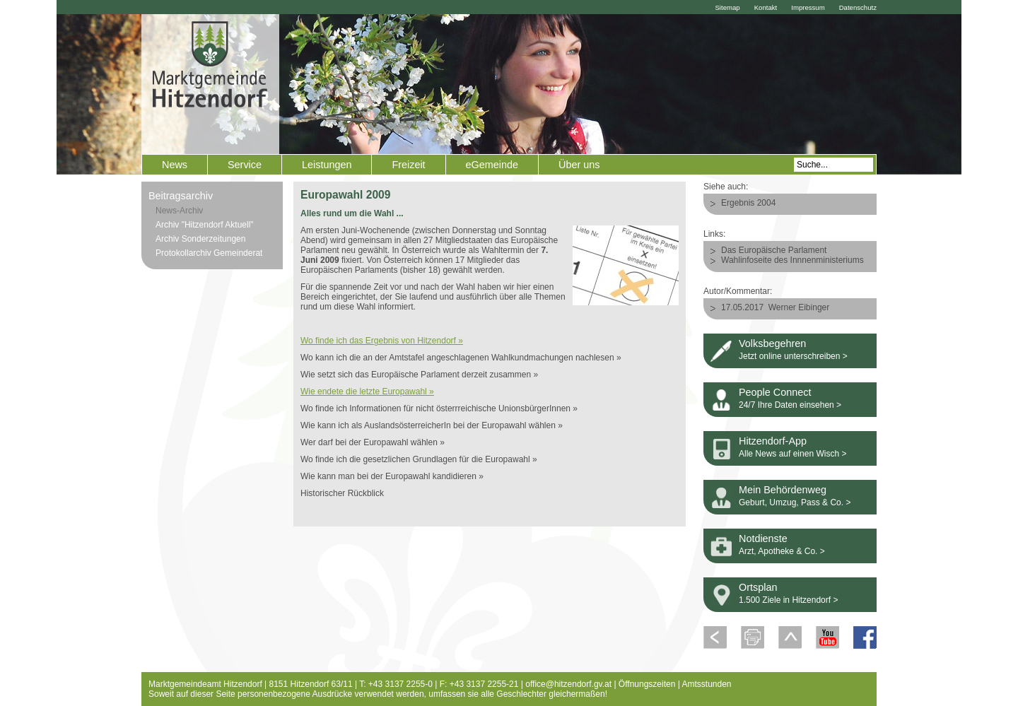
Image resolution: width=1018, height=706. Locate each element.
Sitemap (727, 7)
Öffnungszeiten (647, 684)
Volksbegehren (772, 343)
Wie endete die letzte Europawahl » (367, 391)
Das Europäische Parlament (773, 250)
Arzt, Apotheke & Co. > (782, 551)
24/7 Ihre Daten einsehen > (790, 405)
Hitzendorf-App (773, 441)
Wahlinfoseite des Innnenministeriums (792, 260)
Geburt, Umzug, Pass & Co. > (794, 502)
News (174, 164)
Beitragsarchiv (180, 195)
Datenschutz (858, 7)
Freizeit (408, 164)
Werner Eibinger (798, 307)
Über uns (578, 164)
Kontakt (766, 7)
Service (245, 164)
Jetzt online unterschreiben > (793, 356)
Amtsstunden (707, 684)
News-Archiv (179, 211)
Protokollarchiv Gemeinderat (209, 253)
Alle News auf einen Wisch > (792, 454)
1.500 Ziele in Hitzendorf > (788, 600)
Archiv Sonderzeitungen (200, 239)
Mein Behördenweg (782, 489)
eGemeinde (492, 164)
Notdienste (763, 538)
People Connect (775, 392)
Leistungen (326, 164)
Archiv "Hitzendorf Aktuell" (205, 225)
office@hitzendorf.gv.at (568, 684)
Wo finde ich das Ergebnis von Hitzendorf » (381, 341)
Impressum (807, 7)
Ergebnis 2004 (748, 203)
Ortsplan (758, 587)
